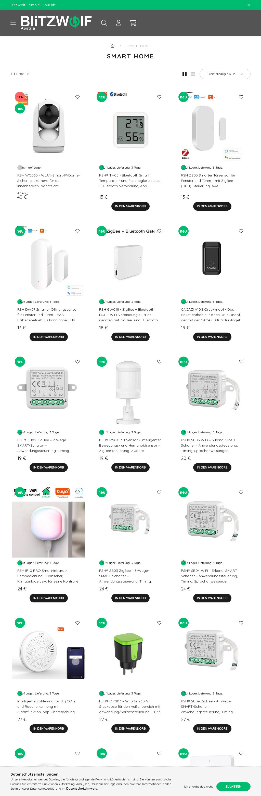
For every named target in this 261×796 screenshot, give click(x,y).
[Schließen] (249, 5)
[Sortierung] (225, 74)
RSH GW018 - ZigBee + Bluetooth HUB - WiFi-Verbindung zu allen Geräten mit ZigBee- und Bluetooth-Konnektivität (129, 317)
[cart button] (133, 23)
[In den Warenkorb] (130, 206)
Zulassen (233, 786)
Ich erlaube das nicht (198, 786)
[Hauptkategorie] (113, 46)
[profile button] (118, 23)
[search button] (104, 23)
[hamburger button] (13, 23)
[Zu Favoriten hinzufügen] (77, 97)
